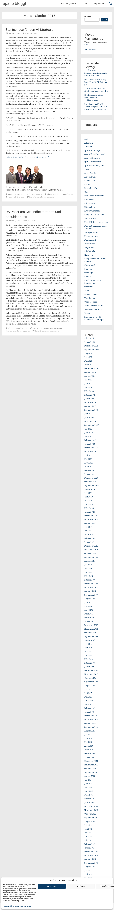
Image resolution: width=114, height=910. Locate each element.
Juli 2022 (88, 429)
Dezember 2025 (91, 346)
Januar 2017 (89, 621)
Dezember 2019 (91, 516)
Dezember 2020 (91, 478)
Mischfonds (89, 251)
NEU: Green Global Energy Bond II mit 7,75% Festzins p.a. (95, 82)
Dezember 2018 (91, 546)
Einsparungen (56, 328)
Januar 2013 (89, 802)
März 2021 (88, 466)
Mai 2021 (88, 459)
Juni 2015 (88, 693)
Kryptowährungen (92, 211)
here (86, 45)
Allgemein (12, 328)
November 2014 (91, 719)
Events (87, 184)
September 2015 (91, 682)
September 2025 (91, 349)
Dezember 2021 (91, 448)
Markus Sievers (31, 34)
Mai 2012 (88, 833)
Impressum (27, 906)
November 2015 (91, 674)
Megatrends (89, 247)
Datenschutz (19, 906)
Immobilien (89, 199)
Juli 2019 (88, 527)
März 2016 (88, 659)
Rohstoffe (20, 197)
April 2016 (88, 655)
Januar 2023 (89, 417)
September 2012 (91, 818)
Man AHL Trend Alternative (96, 222)
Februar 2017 (89, 617)
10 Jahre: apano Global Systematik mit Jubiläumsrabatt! (93, 97)
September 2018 (91, 557)
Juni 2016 (88, 648)
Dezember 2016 (91, 625)
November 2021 (91, 451)
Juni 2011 (88, 874)
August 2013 (89, 776)
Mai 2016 (88, 651)
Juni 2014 (88, 738)
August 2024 (89, 376)
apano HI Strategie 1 (92, 158)
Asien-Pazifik (90, 173)
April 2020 (89, 504)
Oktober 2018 (90, 553)
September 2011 (91, 863)
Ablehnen (81, 886)
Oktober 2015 (90, 678)
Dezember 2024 (91, 368)
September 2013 (91, 772)
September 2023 (91, 410)
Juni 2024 (88, 383)
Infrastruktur (90, 203)
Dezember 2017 (91, 584)
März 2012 (88, 840)
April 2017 (88, 610)
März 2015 (88, 704)
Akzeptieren (52, 886)
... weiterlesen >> (92, 49)
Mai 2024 (88, 387)
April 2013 (88, 791)
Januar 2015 (89, 712)
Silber (87, 290)
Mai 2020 (88, 500)
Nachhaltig (89, 255)
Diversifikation (67, 194)
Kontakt (85, 3)
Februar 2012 (90, 844)
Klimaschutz (89, 207)
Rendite (87, 276)
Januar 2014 (89, 757)
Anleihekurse (38, 328)
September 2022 (91, 425)
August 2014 (89, 731)
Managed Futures (91, 232)
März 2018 (88, 576)
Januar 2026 (89, 342)
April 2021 (88, 463)
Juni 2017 (88, 602)
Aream (87, 169)
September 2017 (91, 595)
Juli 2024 (88, 380)
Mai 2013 (88, 787)
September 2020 (91, 485)
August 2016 (89, 640)
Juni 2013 (88, 784)
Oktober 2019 (90, 523)
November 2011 (91, 855)
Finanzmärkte (11, 331)
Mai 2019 (88, 531)
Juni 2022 (88, 433)
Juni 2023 (88, 414)
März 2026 (89, 338)
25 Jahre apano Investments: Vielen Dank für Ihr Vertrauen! (95, 73)
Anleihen (56, 194)
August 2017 (89, 599)
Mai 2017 (88, 606)
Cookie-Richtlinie (8, 906)
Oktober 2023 (90, 406)
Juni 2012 (88, 829)
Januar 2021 (89, 474)
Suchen (87, 17)
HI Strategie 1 (11, 197)
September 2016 (91, 636)
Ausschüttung (90, 177)
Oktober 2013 (90, 768)
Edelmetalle (89, 181)
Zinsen (87, 313)
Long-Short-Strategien (33, 194)
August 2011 (89, 867)
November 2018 (91, 550)
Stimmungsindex (68, 3)
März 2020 (89, 508)
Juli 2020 (88, 493)
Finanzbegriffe (90, 188)
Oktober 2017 (90, 591)
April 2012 (88, 836)
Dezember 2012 (91, 806)
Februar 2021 (90, 470)
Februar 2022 (90, 440)
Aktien (49, 194)
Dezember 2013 (91, 761)
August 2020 (89, 489)
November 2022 (91, 421)
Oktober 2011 (90, 859)
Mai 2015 (88, 697)
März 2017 (88, 614)
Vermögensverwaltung (94, 306)
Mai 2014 (88, 742)
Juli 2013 (87, 780)
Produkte (88, 269)
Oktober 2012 (90, 814)
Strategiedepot (90, 294)
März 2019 (88, 534)
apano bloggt (14, 3)
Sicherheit (88, 287)
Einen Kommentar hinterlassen (41, 197)
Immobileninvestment (94, 196)
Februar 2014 (89, 753)
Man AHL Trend (91, 218)
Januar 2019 (89, 542)
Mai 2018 (88, 568)
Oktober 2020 (90, 482)
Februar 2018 (89, 580)
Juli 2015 (88, 689)
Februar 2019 (89, 538)
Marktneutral (90, 240)
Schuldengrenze (23, 331)
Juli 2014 (88, 734)
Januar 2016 (89, 667)
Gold (86, 192)
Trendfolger (89, 298)
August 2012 (89, 821)
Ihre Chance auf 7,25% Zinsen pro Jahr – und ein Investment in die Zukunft (95, 106)
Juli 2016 (88, 644)
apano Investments (15, 194)
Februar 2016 (89, 663)
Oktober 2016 (90, 633)
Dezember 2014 (91, 716)
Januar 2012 (89, 848)
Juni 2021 (88, 455)
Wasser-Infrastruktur (93, 309)
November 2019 (91, 519)
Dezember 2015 (91, 670)
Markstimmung (91, 236)
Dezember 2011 (91, 851)
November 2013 (91, 765)
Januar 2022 (89, 444)
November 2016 (91, 629)
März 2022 (89, 436)
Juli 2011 (87, 870)
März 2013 (88, 795)
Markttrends (22, 328)
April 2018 (88, 572)
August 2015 (89, 685)
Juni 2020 (88, 497)
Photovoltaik (90, 265)
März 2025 (89, 365)
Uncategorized (90, 302)
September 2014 (91, 727)
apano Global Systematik (95, 154)
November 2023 (91, 402)
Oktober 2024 (90, 372)
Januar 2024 (89, 399)
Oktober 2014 (90, 723)
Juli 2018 (88, 565)
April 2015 (88, 701)
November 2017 (91, 587)
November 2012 (91, 810)
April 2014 (88, 746)
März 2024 (89, 391)
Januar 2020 (89, 512)
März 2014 (88, 750)
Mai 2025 (88, 361)
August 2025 (89, 353)
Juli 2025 (88, 357)
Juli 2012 (88, 825)
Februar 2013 (89, 799)
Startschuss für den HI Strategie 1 (31, 30)
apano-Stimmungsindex (94, 165)
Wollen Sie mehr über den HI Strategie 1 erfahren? (27, 157)
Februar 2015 (89, 708)
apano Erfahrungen (92, 150)
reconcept (88, 273)
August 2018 (89, 561)
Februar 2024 (90, 395)
